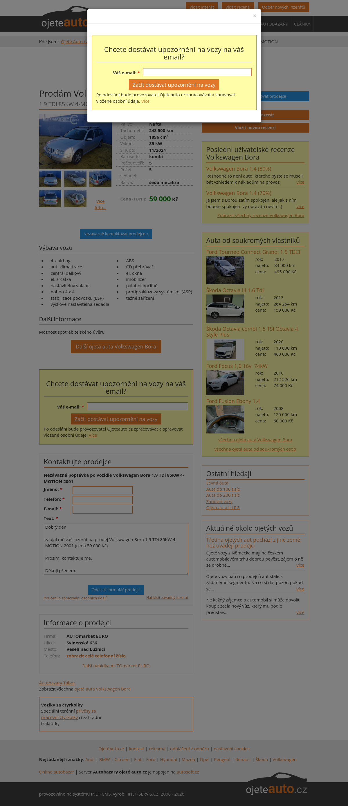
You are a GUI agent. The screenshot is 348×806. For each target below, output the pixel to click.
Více (145, 101)
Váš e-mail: (124, 72)
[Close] (254, 16)
